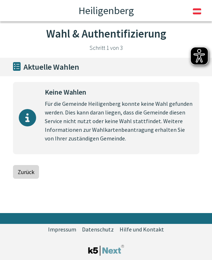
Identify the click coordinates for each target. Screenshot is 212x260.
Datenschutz (98, 229)
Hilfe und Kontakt (142, 229)
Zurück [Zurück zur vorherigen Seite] (26, 172)
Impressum (62, 229)
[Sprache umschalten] (197, 11)
